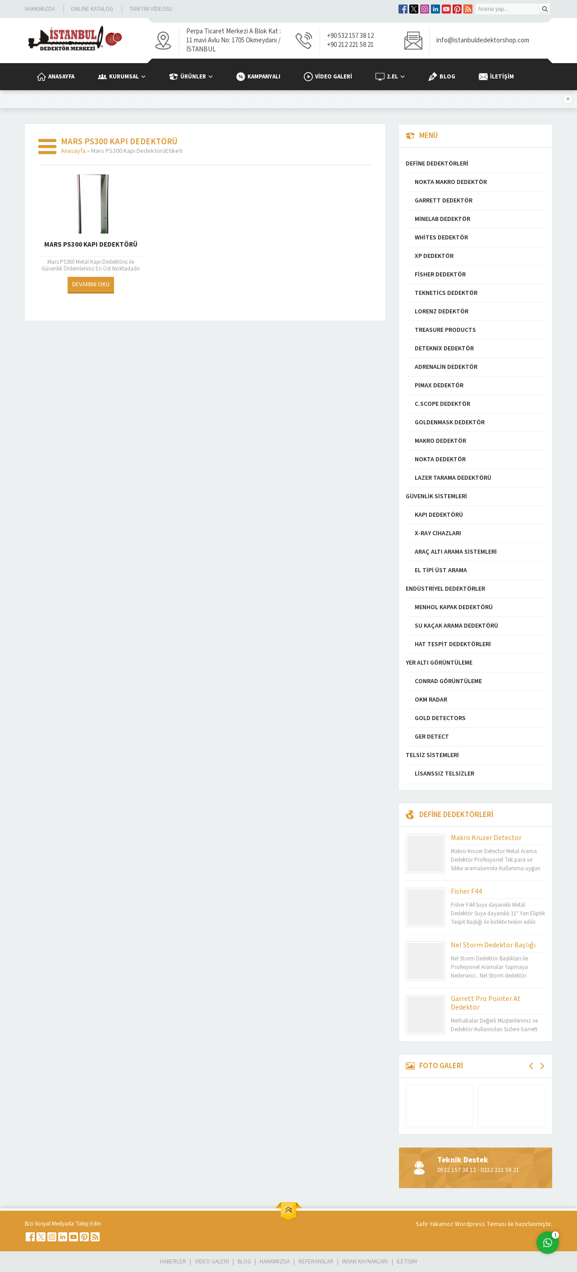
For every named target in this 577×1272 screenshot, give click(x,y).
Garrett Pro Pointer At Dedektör (486, 1003)
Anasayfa (73, 151)
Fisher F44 (466, 891)
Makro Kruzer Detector (486, 838)
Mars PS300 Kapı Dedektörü (90, 244)
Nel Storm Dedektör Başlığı (493, 945)
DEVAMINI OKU (91, 284)
